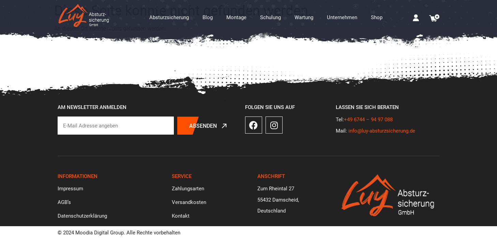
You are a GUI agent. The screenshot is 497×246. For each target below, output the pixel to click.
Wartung (304, 17)
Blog (207, 17)
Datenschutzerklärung (82, 216)
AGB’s (64, 202)
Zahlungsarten (188, 189)
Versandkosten (189, 202)
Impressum (70, 189)
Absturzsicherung (169, 17)
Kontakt (181, 216)
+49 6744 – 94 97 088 (368, 120)
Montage (236, 17)
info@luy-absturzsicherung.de (381, 131)
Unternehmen (342, 17)
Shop (376, 17)
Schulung (270, 17)
